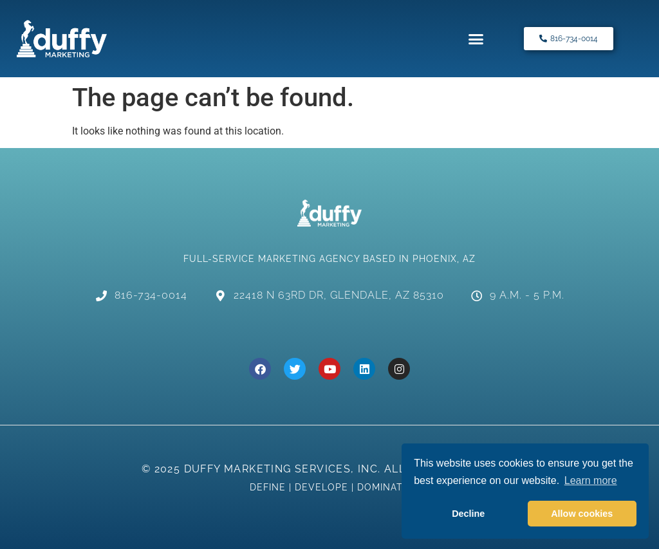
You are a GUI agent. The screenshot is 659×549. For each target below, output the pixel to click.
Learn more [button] (590, 480)
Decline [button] (468, 513)
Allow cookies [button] (582, 513)
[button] (476, 38)
